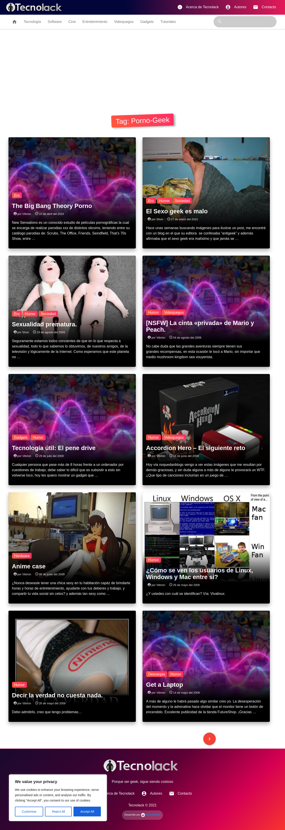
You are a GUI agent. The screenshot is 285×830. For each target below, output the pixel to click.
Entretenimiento (94, 22)
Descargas (156, 674)
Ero (17, 195)
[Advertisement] (142, 70)
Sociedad (182, 200)
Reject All (58, 811)
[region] (58, 797)
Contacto (264, 7)
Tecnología (32, 22)
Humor (164, 200)
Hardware (21, 555)
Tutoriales (168, 22)
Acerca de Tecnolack (198, 7)
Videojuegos (124, 22)
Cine (72, 22)
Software (55, 22)
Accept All (87, 811)
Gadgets (147, 22)
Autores (235, 7)
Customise (29, 811)
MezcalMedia (151, 814)
